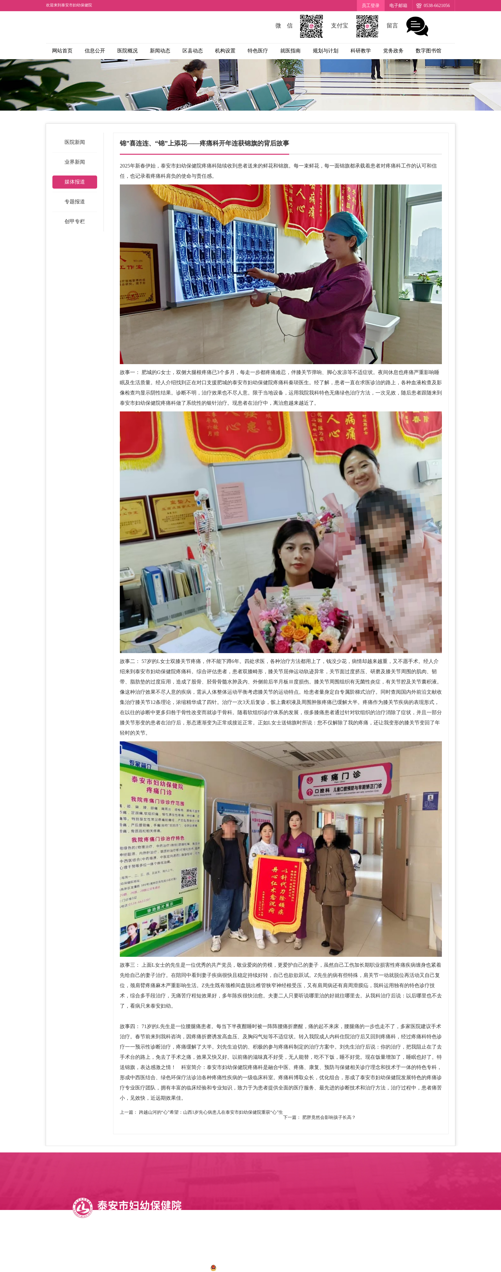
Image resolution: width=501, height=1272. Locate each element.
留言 (408, 26)
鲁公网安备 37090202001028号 (247, 1267)
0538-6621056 (437, 5)
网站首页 (62, 50)
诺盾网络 (321, 1267)
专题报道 (75, 201)
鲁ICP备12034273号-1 (180, 1267)
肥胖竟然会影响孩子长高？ (329, 1117)
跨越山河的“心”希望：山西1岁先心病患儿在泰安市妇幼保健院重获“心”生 (211, 1112)
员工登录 (371, 5)
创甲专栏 (75, 221)
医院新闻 (75, 142)
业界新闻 (75, 162)
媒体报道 (75, 181)
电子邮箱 (398, 5)
